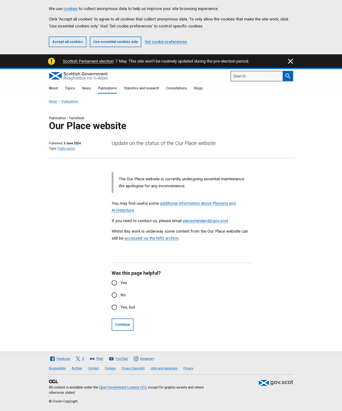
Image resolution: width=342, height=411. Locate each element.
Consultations (176, 88)
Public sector (66, 148)
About (53, 88)
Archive (77, 368)
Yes (123, 282)
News (86, 88)
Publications (107, 88)
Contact (93, 368)
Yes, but (127, 307)
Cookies (110, 368)
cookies (70, 8)
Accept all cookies (67, 42)
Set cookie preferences (166, 41)
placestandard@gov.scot (205, 220)
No (123, 294)
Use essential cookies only (115, 42)
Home (53, 101)
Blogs (198, 88)
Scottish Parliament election (88, 61)
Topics (70, 88)
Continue (122, 324)
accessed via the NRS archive (150, 238)
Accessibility (57, 368)
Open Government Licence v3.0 (122, 387)
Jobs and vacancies (164, 368)
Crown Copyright (133, 368)
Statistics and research (141, 88)
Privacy (188, 368)
